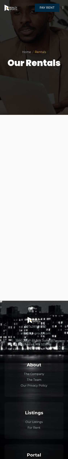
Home (26, 52)
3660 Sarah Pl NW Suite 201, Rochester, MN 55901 (34, 342)
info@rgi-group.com (34, 333)
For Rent (34, 427)
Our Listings (34, 422)
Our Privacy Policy (34, 385)
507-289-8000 (34, 326)
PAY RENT (47, 7)
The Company (34, 374)
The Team (34, 379)
